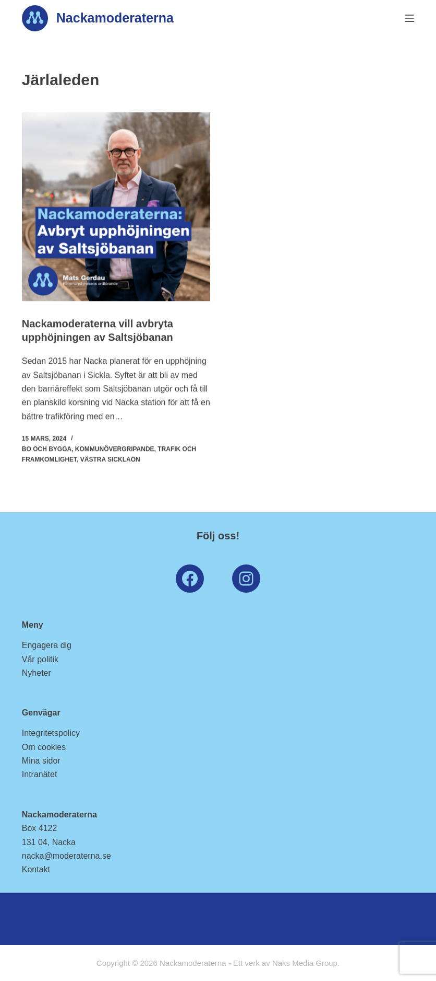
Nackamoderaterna (115, 17)
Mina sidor (41, 760)
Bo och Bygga (46, 449)
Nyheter (36, 672)
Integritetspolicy (51, 733)
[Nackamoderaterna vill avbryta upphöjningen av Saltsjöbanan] (116, 206)
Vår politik (40, 659)
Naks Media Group (304, 963)
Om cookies (44, 747)
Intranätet (39, 774)
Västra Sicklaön (110, 459)
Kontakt (36, 869)
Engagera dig (46, 645)
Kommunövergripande (114, 449)
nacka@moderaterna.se (66, 855)
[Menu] (409, 18)
